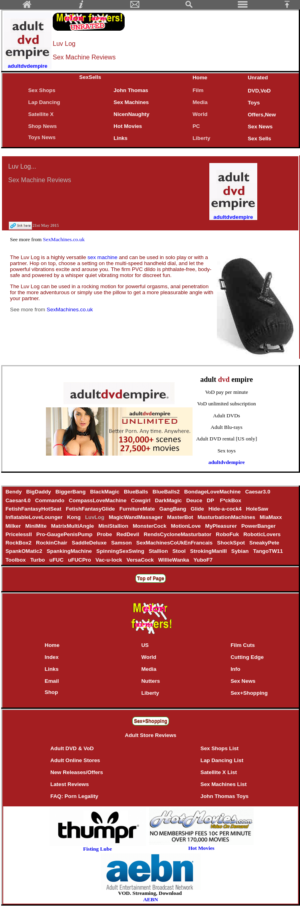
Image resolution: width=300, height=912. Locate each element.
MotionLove (186, 526)
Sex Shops (41, 90)
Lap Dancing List (222, 760)
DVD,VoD (259, 91)
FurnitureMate (138, 509)
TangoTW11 (268, 551)
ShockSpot (232, 543)
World (200, 114)
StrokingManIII (209, 551)
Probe (105, 534)
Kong (74, 517)
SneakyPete (264, 543)
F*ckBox (231, 500)
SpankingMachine (70, 551)
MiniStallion (114, 526)
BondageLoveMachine (213, 492)
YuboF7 (203, 560)
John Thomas (130, 90)
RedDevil (128, 534)
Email (52, 681)
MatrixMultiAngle (73, 526)
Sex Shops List (220, 748)
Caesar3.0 (258, 492)
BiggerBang (71, 492)
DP (212, 500)
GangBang (173, 509)
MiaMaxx (270, 517)
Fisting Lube (97, 849)
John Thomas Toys (224, 796)
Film (198, 90)
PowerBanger (258, 526)
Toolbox (16, 560)
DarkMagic (169, 500)
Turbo (38, 560)
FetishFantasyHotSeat (34, 509)
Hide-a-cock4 (225, 509)
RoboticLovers (262, 534)
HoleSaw (257, 509)
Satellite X (41, 114)
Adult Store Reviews (151, 735)
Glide (198, 509)
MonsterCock (150, 526)
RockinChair (52, 543)
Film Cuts (242, 645)
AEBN (150, 899)
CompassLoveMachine (99, 500)
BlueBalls (136, 492)
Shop (51, 692)
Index (52, 657)
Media (200, 102)
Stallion (159, 551)
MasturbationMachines (227, 517)
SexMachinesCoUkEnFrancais (175, 543)
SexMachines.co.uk (64, 239)
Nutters (150, 681)
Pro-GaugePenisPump (65, 534)
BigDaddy (39, 492)
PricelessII (19, 534)
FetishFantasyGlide (91, 509)
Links (120, 138)
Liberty (201, 138)
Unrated (258, 78)
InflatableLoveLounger (35, 517)
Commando (50, 500)
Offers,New (262, 115)
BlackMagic (105, 492)
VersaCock (141, 560)
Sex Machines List (224, 784)
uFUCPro (80, 560)
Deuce (195, 500)
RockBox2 (19, 543)
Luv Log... (22, 166)
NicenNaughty (131, 114)
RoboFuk (228, 534)
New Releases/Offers (76, 772)
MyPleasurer (222, 526)
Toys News (42, 137)
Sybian (241, 551)
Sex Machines (131, 102)
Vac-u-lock (109, 560)
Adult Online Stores (75, 760)
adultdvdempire (227, 462)
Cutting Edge (247, 657)
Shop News (42, 126)
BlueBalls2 (167, 492)
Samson (122, 543)
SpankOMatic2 (24, 551)
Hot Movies (127, 126)
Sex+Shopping (249, 693)
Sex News (260, 127)
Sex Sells (259, 139)
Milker (14, 526)
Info (235, 669)
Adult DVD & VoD (72, 748)
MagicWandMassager (136, 517)
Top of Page (150, 578)
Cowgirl (141, 500)
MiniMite (37, 526)
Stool (180, 551)
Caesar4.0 (19, 500)
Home (200, 78)
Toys (254, 103)
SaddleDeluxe (90, 543)
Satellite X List (219, 772)
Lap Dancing (44, 102)
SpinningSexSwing (121, 551)
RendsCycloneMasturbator (178, 534)
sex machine (103, 257)
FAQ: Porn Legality (74, 796)
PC (198, 126)
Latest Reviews (69, 784)
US (145, 645)
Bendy (14, 492)
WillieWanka (174, 560)
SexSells (90, 77)
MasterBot (181, 517)
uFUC (57, 560)
